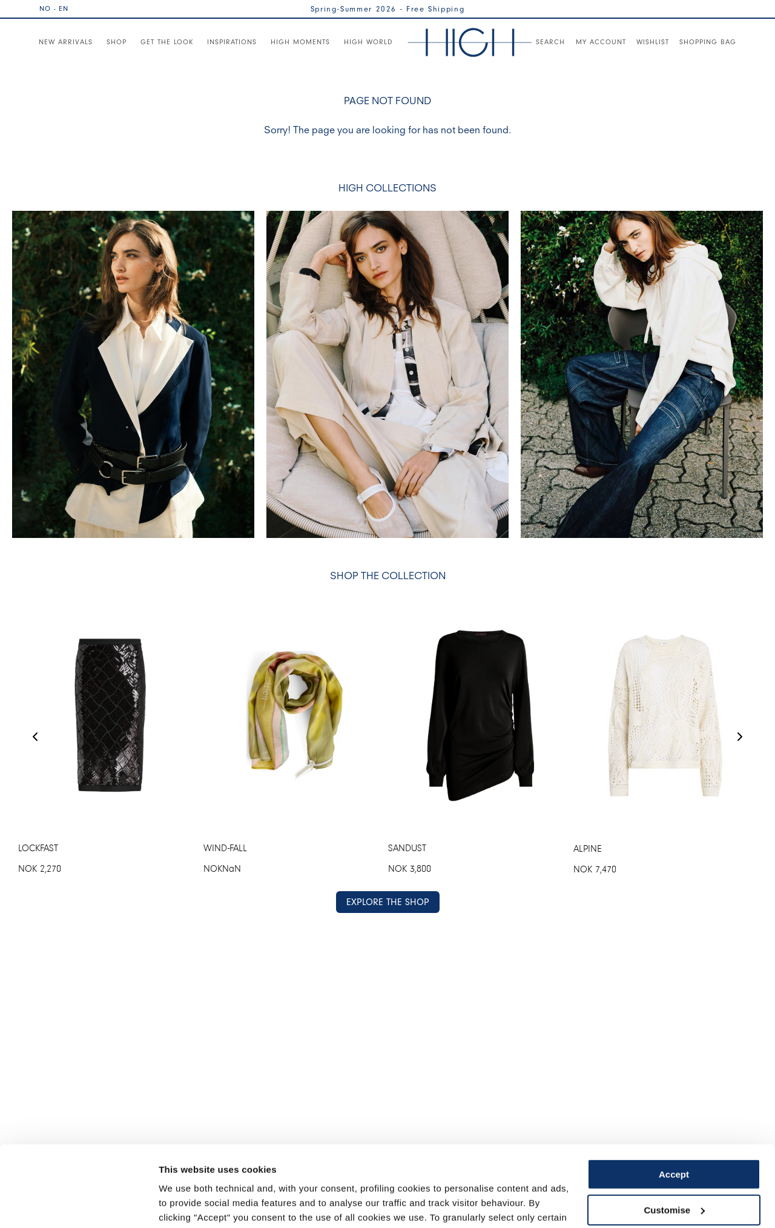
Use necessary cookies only (673, 1169)
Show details (187, 1204)
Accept (674, 1099)
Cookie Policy (498, 1171)
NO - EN (53, 8)
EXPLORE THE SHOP (387, 901)
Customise (674, 1134)
